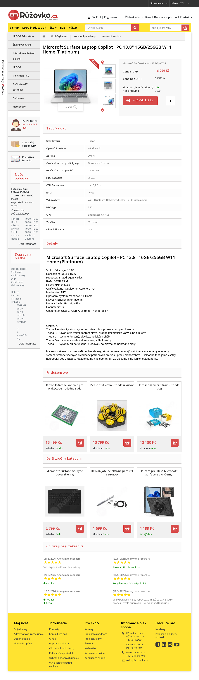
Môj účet (21, 623)
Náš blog (160, 629)
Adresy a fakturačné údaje (29, 634)
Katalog (89, 629)
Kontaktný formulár (28, 158)
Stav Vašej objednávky (29, 144)
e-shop (14, 27)
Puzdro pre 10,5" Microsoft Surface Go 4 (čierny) (159, 472)
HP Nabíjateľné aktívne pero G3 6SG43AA (112, 472)
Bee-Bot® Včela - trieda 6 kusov (112, 385)
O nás (52, 638)
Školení (89, 643)
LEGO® (17, 67)
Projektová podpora (96, 634)
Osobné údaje (22, 638)
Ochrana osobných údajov (64, 658)
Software (18, 98)
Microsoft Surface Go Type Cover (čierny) (64, 472)
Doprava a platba (165, 17)
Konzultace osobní (95, 658)
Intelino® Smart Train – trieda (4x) (159, 386)
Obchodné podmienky (61, 648)
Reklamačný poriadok (61, 653)
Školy (53, 27)
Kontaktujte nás (58, 634)
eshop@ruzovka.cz (137, 660)
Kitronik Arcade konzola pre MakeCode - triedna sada (64, 386)
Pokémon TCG (21, 75)
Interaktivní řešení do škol (23, 55)
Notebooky (19, 106)
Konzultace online (95, 653)
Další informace (27, 243)
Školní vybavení (22, 44)
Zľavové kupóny (23, 643)
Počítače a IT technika (20, 86)
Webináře (90, 648)
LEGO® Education (34, 27)
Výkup (73, 27)
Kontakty (186, 17)
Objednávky (20, 629)
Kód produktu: (131, 90)
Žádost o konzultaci (138, 17)
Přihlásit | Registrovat (104, 17)
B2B (62, 27)
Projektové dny (93, 638)
